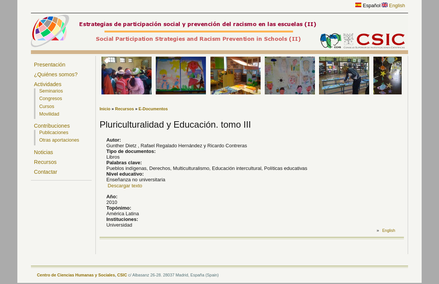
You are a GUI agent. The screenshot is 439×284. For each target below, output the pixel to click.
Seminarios (51, 91)
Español (367, 5)
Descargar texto (125, 185)
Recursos (45, 162)
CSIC (122, 275)
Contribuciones (52, 126)
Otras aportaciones (59, 140)
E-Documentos (153, 108)
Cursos (46, 106)
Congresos (50, 98)
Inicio (105, 108)
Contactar (45, 172)
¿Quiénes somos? (56, 74)
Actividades (47, 84)
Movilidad (49, 114)
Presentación (49, 65)
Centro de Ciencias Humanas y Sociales (76, 275)
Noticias (43, 152)
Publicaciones (53, 132)
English (393, 5)
